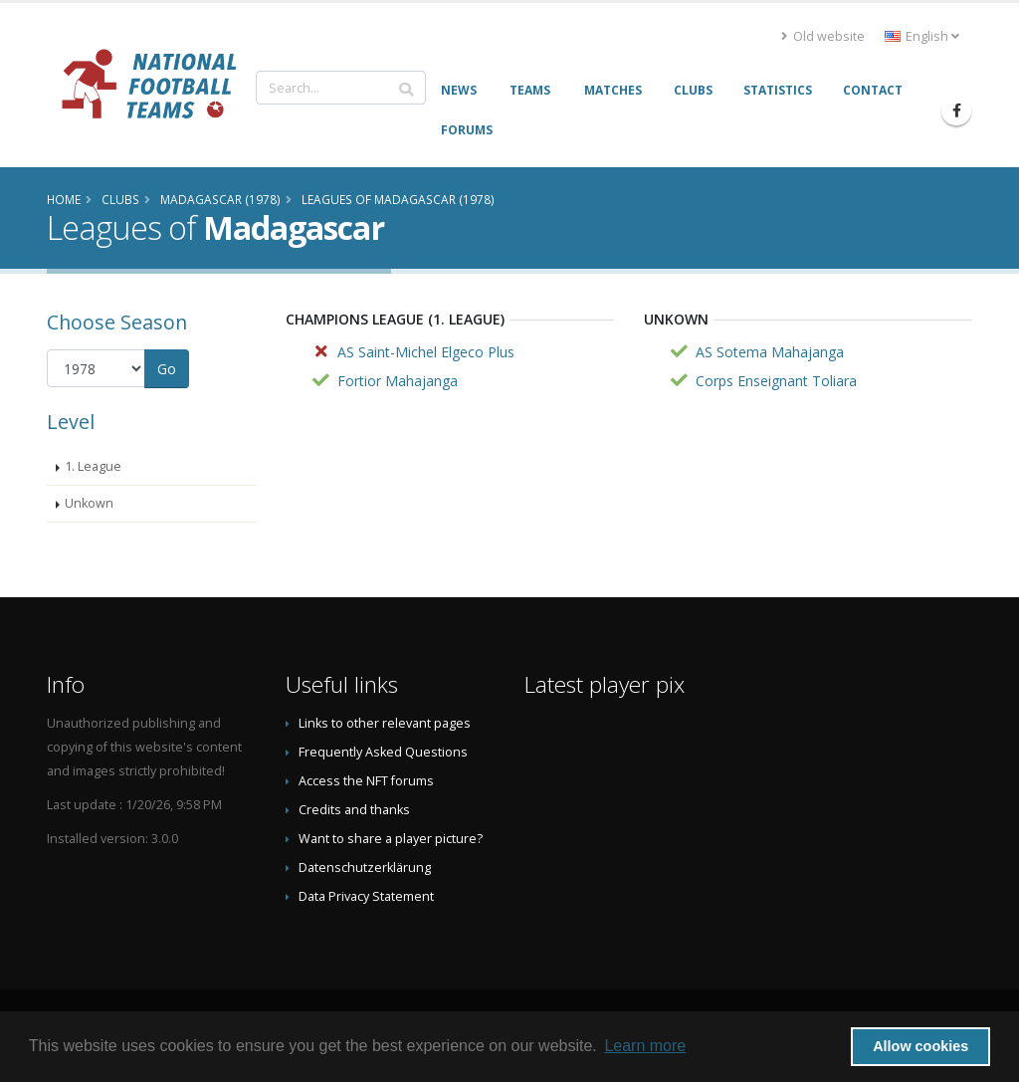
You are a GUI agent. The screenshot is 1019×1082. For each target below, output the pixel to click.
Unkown (89, 503)
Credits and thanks (354, 809)
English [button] (922, 36)
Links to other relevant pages (385, 723)
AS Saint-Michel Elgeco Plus (425, 351)
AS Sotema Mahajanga (770, 351)
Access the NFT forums (366, 780)
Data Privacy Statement (366, 896)
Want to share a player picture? (391, 838)
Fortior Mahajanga (397, 380)
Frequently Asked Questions (383, 752)
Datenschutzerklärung (365, 867)
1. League (93, 466)
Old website (823, 36)
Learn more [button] (645, 1045)
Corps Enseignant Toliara (776, 380)
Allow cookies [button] (920, 1046)
